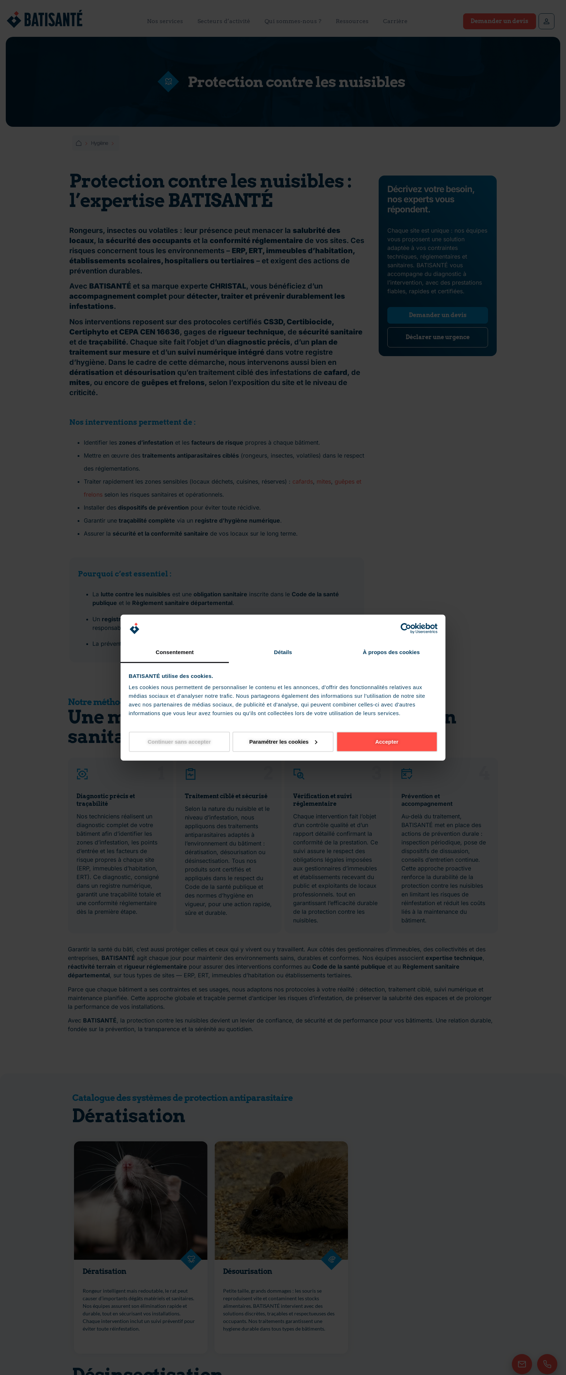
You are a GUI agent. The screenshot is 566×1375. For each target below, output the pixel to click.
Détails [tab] (283, 652)
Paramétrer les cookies (283, 742)
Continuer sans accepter (179, 742)
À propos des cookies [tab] (391, 652)
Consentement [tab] (174, 652)
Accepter (386, 742)
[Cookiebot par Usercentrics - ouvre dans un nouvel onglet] (405, 628)
